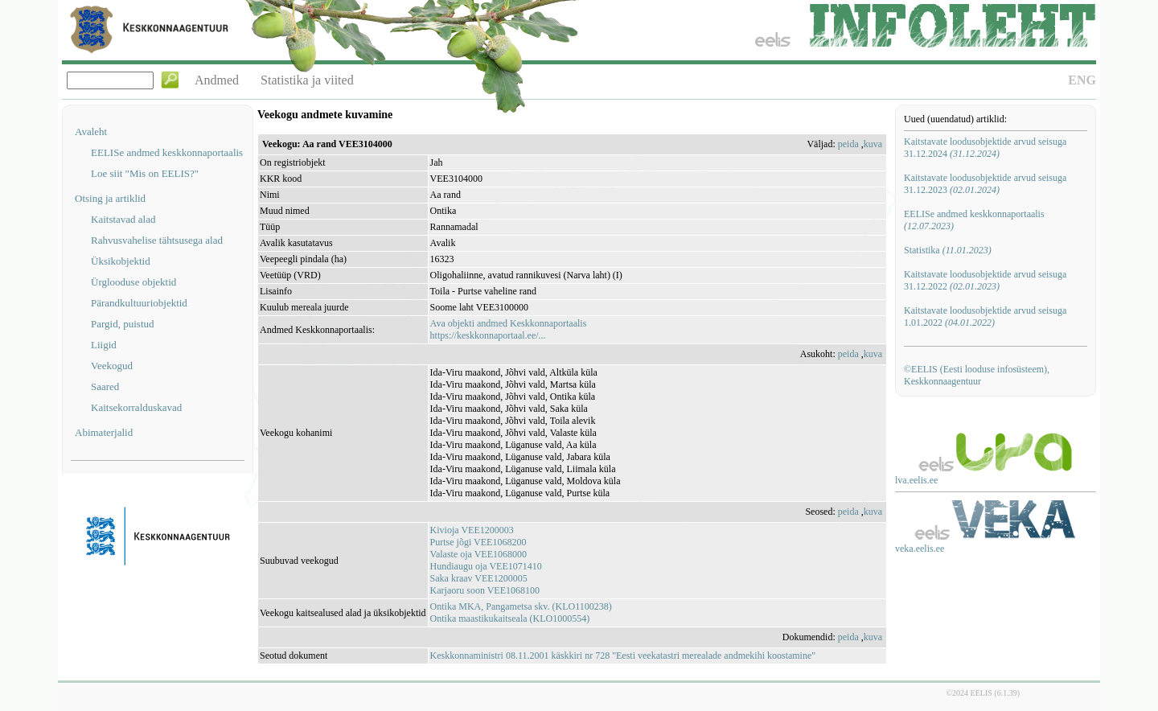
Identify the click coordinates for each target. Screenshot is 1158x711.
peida (848, 144)
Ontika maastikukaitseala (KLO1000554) (510, 618)
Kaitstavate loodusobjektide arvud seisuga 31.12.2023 (985, 183)
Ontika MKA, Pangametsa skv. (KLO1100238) (521, 606)
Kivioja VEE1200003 (472, 530)
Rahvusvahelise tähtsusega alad (157, 240)
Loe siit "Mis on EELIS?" (145, 173)
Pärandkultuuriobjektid (139, 303)
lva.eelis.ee (916, 480)
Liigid (104, 345)
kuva (873, 144)
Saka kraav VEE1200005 (479, 578)
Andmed (217, 80)
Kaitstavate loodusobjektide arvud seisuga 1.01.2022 (985, 316)
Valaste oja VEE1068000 (478, 554)
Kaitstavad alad (123, 219)
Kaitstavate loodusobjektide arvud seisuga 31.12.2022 (985, 280)
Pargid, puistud (122, 324)
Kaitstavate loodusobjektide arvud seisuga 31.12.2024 (985, 147)
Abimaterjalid (104, 432)
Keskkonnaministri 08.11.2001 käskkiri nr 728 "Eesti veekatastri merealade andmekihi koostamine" (623, 655)
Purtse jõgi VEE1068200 (478, 542)
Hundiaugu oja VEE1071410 (486, 566)
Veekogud (112, 366)
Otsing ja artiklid (110, 198)
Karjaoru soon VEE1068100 (485, 590)
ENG (1082, 80)
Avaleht (91, 131)
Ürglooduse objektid (133, 282)
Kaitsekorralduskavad (136, 407)
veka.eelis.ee (919, 548)
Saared (105, 386)
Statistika (948, 250)
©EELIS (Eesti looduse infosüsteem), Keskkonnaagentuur (976, 375)
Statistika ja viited (307, 80)
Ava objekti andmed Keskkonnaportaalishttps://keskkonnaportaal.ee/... (508, 329)
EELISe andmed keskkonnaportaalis (167, 152)
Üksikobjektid (120, 261)
